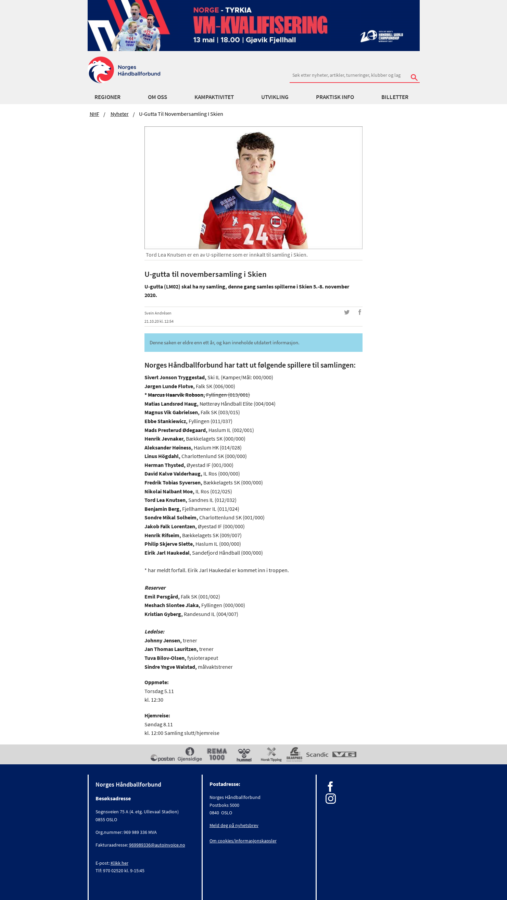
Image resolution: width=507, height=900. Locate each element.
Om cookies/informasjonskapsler (243, 841)
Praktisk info (335, 97)
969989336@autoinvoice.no (157, 845)
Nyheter (120, 113)
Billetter (394, 97)
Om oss (157, 97)
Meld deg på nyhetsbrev (234, 825)
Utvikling (275, 97)
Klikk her (119, 863)
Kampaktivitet (214, 97)
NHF (94, 113)
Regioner (107, 97)
